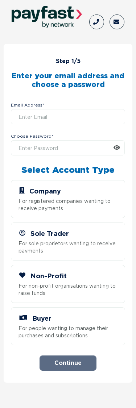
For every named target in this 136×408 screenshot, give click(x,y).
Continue (68, 362)
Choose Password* (32, 136)
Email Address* (27, 105)
